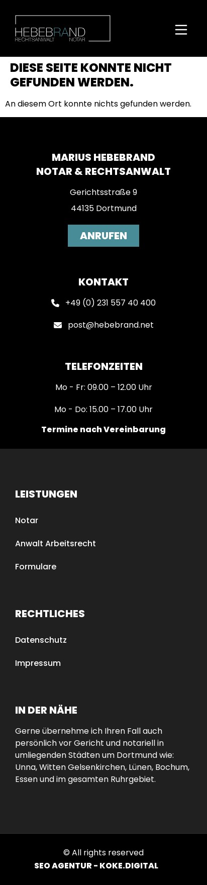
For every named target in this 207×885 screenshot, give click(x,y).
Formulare (35, 566)
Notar (26, 520)
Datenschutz (41, 640)
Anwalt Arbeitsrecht (55, 543)
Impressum (38, 663)
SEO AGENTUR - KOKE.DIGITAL (96, 865)
